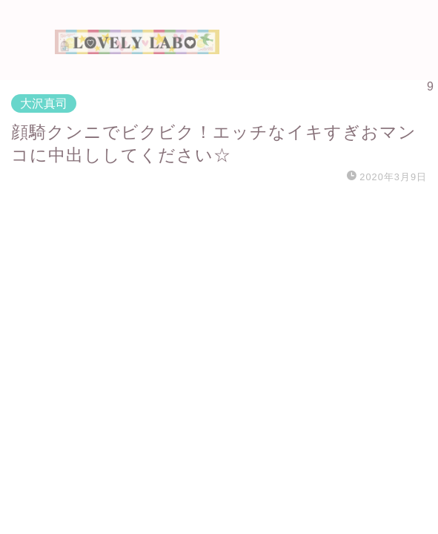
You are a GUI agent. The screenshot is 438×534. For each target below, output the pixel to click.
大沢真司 (43, 103)
